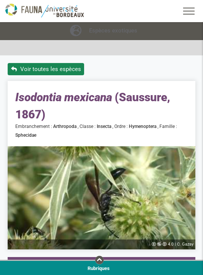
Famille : (168, 126)
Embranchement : (34, 126)
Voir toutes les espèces (46, 69)
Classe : (88, 126)
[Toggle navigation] (189, 11)
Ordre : (121, 126)
